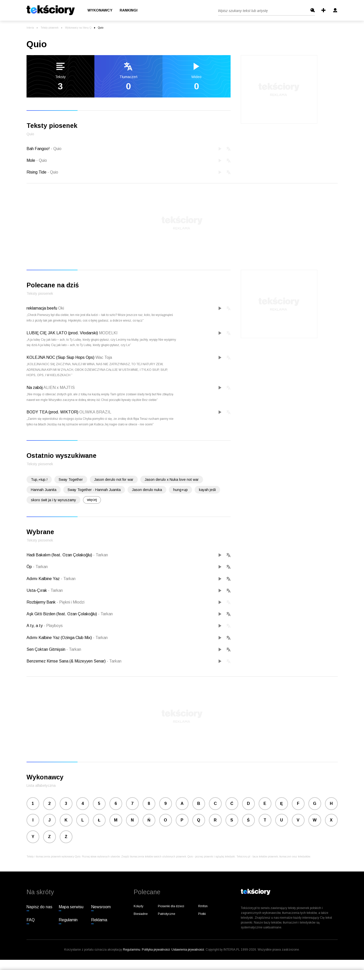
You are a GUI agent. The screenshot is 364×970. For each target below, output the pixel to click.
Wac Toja (103, 357)
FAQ (31, 920)
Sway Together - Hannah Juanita (94, 490)
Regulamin (68, 920)
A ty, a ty (35, 625)
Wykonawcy (99, 10)
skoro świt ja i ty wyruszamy (53, 500)
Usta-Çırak (37, 590)
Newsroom (101, 907)
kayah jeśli (207, 490)
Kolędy (138, 906)
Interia (30, 27)
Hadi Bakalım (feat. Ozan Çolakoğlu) (60, 555)
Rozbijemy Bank (42, 602)
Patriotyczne (166, 914)
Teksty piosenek (49, 27)
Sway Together (71, 479)
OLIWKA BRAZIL (95, 412)
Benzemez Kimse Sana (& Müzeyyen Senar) (67, 661)
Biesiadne (141, 914)
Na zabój (35, 387)
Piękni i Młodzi (70, 602)
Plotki (202, 914)
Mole (37, 160)
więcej (92, 500)
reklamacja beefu (42, 308)
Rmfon (203, 906)
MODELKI (108, 333)
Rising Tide (42, 172)
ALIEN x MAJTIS (59, 387)
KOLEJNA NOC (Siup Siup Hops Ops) (60, 357)
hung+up (180, 490)
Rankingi (128, 10)
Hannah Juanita (43, 490)
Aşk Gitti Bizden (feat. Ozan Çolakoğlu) (62, 614)
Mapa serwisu (71, 907)
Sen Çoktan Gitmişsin (46, 649)
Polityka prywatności (156, 949)
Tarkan (100, 555)
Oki (61, 308)
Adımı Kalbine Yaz (44, 578)
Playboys (53, 625)
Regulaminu (131, 949)
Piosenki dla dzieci (171, 906)
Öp (30, 566)
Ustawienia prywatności (187, 949)
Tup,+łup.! (39, 479)
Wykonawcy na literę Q (78, 27)
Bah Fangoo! (44, 148)
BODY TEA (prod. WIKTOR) (52, 412)
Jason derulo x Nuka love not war (172, 479)
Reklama (99, 920)
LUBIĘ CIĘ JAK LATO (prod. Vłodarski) (62, 333)
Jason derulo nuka (147, 490)
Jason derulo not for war (113, 479)
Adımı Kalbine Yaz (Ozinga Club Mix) (60, 637)
